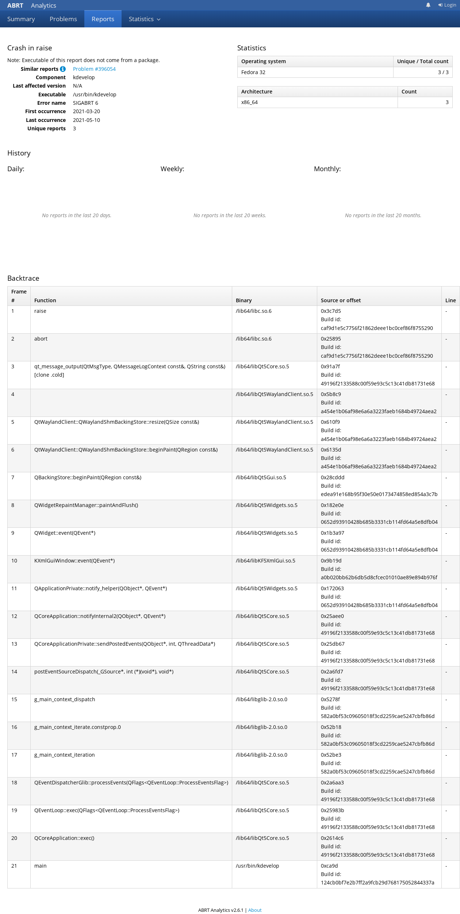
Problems (63, 19)
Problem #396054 (94, 68)
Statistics (145, 19)
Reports (103, 19)
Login (447, 4)
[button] (63, 68)
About (255, 910)
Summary (21, 19)
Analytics (31, 5)
